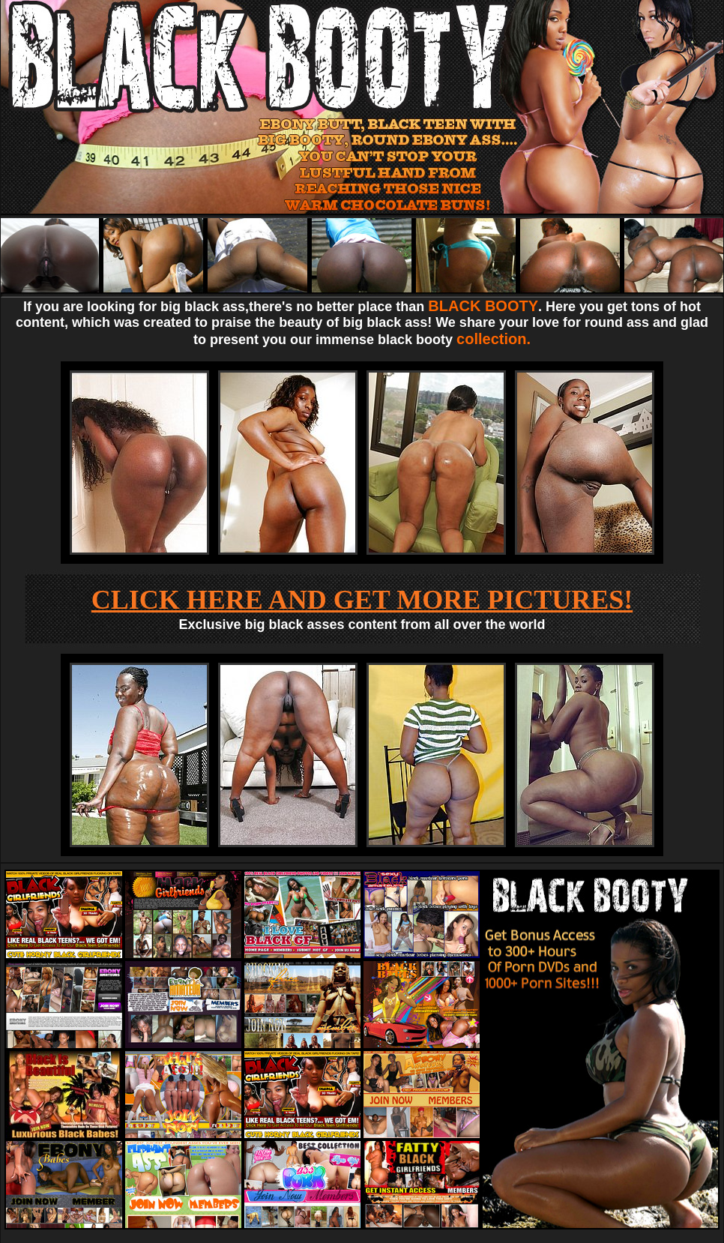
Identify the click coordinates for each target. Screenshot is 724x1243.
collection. (493, 339)
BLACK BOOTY (483, 306)
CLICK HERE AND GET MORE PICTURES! (362, 600)
